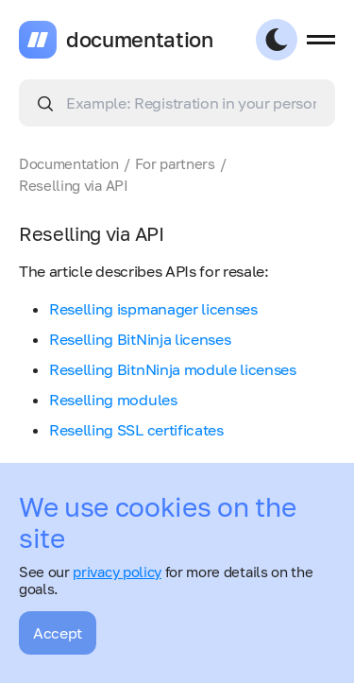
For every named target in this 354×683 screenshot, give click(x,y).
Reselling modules (113, 399)
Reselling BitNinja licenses (139, 339)
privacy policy (117, 571)
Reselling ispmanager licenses (153, 308)
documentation (139, 39)
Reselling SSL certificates (136, 429)
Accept (57, 632)
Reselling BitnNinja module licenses (172, 369)
